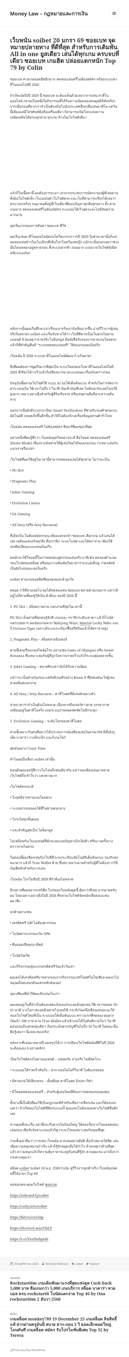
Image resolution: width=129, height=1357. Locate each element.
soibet (24, 1168)
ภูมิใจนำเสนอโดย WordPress (27, 1350)
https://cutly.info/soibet (28, 1206)
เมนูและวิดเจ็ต (114, 13)
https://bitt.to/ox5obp (26, 1217)
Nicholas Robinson (56, 1264)
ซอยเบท (85, 623)
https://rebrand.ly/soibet (29, 1195)
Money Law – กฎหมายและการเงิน (49, 13)
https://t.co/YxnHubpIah (29, 1239)
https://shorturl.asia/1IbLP (31, 1228)
